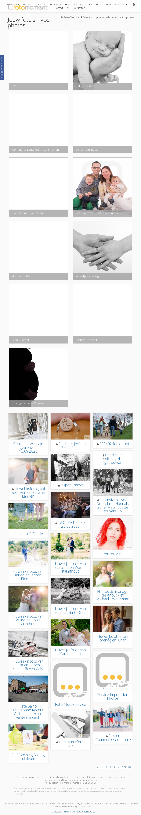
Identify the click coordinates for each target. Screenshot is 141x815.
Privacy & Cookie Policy (84, 811)
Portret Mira (113, 553)
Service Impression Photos (112, 696)
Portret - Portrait (86, 340)
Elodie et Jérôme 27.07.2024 (72, 445)
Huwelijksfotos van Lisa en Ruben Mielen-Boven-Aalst (28, 665)
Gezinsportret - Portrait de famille (97, 213)
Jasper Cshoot (72, 484)
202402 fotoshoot (114, 443)
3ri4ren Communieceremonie (113, 737)
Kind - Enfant (20, 340)
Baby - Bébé (83, 86)
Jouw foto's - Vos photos (29, 22)
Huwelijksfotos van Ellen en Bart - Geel (70, 610)
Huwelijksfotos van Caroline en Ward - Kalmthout (70, 567)
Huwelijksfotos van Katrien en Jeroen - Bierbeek (28, 575)
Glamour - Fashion (24, 276)
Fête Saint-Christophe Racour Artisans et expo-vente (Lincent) (28, 712)
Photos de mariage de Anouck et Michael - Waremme (112, 595)
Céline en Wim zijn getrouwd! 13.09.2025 (28, 447)
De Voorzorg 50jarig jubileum (28, 756)
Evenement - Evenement (28, 213)
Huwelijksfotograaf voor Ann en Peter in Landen (28, 492)
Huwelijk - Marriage (88, 276)
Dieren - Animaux (87, 150)
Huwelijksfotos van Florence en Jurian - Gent (113, 640)
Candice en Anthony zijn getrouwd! (113, 458)
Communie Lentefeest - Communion (35, 150)
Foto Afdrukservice (70, 704)
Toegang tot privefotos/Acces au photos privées (108, 17)
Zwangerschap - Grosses (28, 403)
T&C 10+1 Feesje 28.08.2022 (72, 524)
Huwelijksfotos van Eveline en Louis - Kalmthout (28, 620)
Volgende (126, 766)
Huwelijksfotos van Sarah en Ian (70, 651)
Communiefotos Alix (72, 743)
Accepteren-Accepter (61, 811)
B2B (15, 86)
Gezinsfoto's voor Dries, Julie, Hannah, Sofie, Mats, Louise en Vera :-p (113, 505)
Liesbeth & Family (28, 533)
